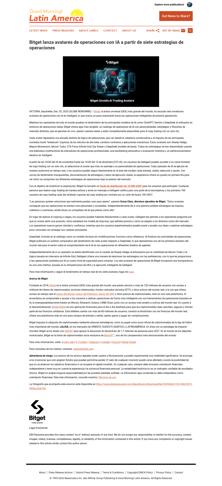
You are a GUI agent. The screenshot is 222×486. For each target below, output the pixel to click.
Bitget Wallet (59, 307)
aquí (131, 271)
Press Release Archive (60, 472)
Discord (116, 342)
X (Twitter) (81, 342)
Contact (110, 30)
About (42, 472)
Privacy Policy (163, 472)
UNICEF (69, 331)
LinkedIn (105, 342)
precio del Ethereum (86, 294)
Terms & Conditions (113, 472)
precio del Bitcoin (65, 294)
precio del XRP (106, 294)
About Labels (88, 30)
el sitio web (68, 342)
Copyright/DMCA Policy (140, 472)
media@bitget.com (83, 348)
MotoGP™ (109, 335)
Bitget (97, 111)
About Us (129, 30)
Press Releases (63, 30)
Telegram (94, 342)
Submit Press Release (87, 472)
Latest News (38, 30)
